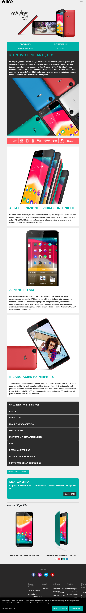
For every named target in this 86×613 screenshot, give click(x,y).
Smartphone (33, 591)
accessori (61, 48)
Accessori (32, 594)
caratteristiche (60, 44)
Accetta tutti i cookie (60, 608)
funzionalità (25, 44)
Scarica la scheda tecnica (18, 472)
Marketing (71, 589)
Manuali (61, 592)
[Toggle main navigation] (81, 2)
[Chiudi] (82, 601)
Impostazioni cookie (8, 608)
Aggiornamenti (64, 589)
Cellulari (36, 591)
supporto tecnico (25, 48)
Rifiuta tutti (76, 608)
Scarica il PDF (70, 494)
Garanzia (61, 596)
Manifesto (45, 589)
